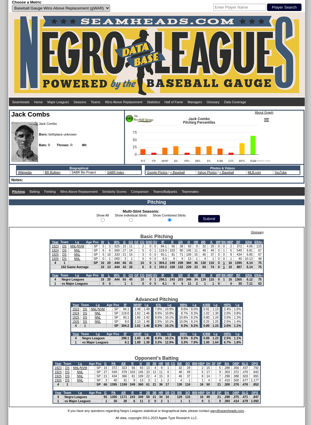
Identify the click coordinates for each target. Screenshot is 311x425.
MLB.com (254, 172)
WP (218, 242)
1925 (55, 254)
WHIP (138, 305)
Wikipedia (25, 172)
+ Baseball (177, 172)
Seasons (80, 102)
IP (162, 242)
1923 (55, 246)
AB (123, 363)
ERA (248, 242)
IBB (194, 363)
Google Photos (157, 172)
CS (173, 363)
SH (208, 363)
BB (203, 242)
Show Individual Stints (131, 215)
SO (187, 363)
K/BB (206, 305)
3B (154, 363)
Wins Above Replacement (123, 102)
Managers (195, 102)
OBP (236, 363)
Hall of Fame (173, 102)
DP (219, 363)
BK (223, 242)
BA (227, 363)
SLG (245, 363)
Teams (95, 102)
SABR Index (115, 172)
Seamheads (21, 102)
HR (196, 242)
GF (136, 242)
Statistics (153, 102)
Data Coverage (235, 102)
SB (167, 363)
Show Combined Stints (169, 215)
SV (155, 242)
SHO (149, 242)
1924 (55, 250)
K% (158, 305)
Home (38, 102)
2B (148, 363)
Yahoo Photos (207, 172)
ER (180, 242)
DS (64, 246)
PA (114, 363)
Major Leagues (58, 102)
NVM (80, 246)
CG (142, 242)
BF (238, 242)
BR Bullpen (53, 172)
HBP (230, 242)
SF (213, 363)
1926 (55, 258)
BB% (183, 305)
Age (89, 242)
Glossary (213, 102)
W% (117, 242)
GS (130, 242)
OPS (255, 363)
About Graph (264, 112)
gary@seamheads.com (227, 411)
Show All (102, 215)
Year (55, 242)
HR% (227, 305)
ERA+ (258, 242)
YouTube (280, 172)
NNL (73, 246)
